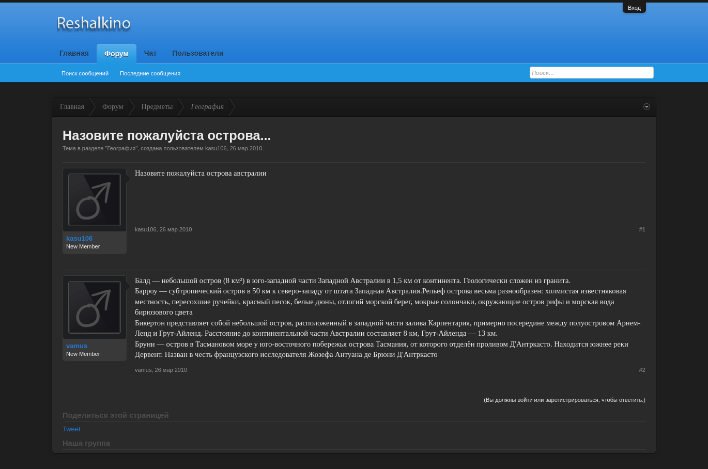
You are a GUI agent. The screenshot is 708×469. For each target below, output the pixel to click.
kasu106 (216, 148)
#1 (642, 229)
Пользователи (197, 53)
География (121, 148)
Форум (116, 54)
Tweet (72, 429)
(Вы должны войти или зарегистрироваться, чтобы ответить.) (564, 400)
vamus (76, 346)
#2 (642, 370)
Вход (634, 8)
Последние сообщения (150, 73)
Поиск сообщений (85, 73)
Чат (150, 53)
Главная (74, 53)
